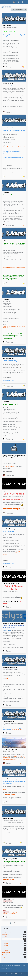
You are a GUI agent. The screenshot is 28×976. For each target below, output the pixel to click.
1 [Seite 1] (10, 922)
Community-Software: (14, 973)
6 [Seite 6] (14, 922)
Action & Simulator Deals (11, 583)
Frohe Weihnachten (9, 128)
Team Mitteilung (8, 83)
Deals (4, 491)
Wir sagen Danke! (8, 358)
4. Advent (6, 192)
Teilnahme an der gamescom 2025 (13, 623)
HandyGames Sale (8, 899)
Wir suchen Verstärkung (10, 667)
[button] (25, 10)
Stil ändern (24, 965)
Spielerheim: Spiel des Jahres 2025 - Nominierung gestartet (14, 456)
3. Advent (6, 241)
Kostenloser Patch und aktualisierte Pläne (10, 750)
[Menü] (26, 1)
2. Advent (6, 299)
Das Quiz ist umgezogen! (11, 779)
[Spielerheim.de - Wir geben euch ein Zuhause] (8, 1)
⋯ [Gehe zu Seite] (12, 922)
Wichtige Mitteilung (9, 529)
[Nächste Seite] (17, 923)
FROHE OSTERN (8, 818)
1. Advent (6, 401)
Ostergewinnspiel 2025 (10, 859)
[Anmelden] (22, 2)
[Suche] (18, 1)
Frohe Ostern (7, 25)
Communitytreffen (8, 721)
